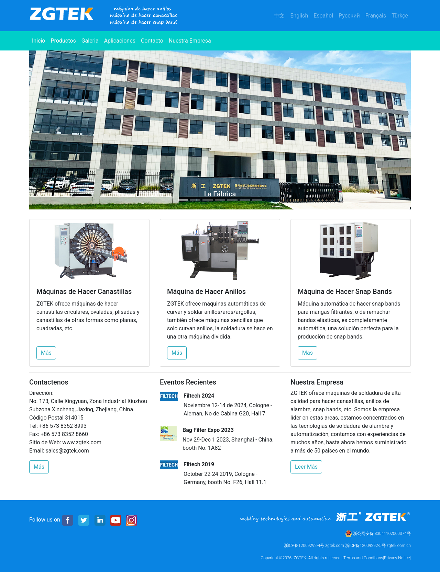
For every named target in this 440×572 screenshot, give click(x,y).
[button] (58, 129)
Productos (63, 40)
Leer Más (306, 467)
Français (375, 15)
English (299, 15)
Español (323, 15)
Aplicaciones (119, 40)
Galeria (90, 40)
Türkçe (400, 15)
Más (46, 353)
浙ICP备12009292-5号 (365, 545)
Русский (349, 15)
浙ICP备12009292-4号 (304, 545)
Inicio (40, 40)
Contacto (152, 40)
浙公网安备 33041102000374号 (378, 533)
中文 (279, 15)
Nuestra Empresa (190, 40)
